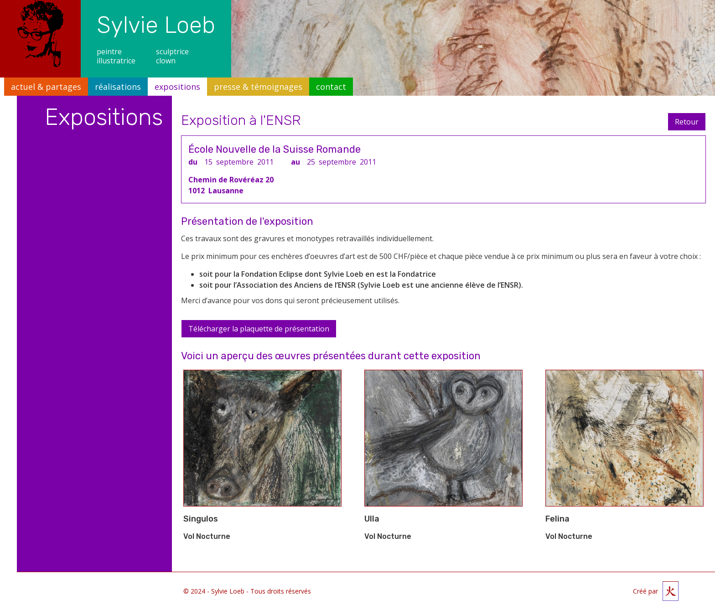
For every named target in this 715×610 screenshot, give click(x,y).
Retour (687, 122)
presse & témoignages (258, 86)
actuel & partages (46, 86)
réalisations (118, 86)
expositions (177, 86)
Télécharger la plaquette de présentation (258, 329)
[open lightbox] (262, 438)
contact (331, 86)
